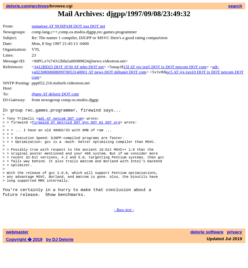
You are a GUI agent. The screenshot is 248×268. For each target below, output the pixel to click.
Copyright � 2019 (24, 261)
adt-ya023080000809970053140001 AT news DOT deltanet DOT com (125, 69)
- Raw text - (124, 232)
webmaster (17, 254)
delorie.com (18, 6)
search (235, 6)
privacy (234, 254)
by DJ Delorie (60, 261)
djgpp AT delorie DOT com (55, 93)
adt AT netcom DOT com (60, 121)
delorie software (207, 254)
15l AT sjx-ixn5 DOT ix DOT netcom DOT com (164, 66)
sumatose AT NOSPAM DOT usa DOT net (68, 26)
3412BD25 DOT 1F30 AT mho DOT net (69, 66)
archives (40, 6)
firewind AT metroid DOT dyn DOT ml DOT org (76, 125)
